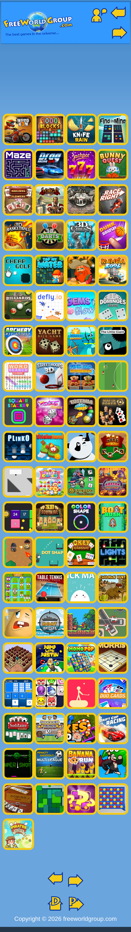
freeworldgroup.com (90, 918)
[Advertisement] (65, 77)
